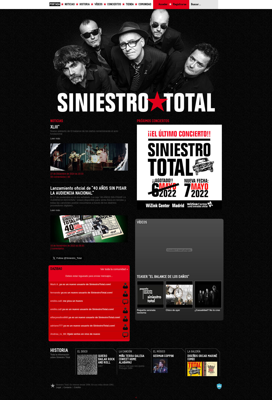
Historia (85, 4)
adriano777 (56, 325)
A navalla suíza (219, 386)
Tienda (130, 4)
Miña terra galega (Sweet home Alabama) (131, 359)
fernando (55, 292)
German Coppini (163, 356)
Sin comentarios (58, 177)
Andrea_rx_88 (58, 334)
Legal (58, 387)
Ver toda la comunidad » (114, 269)
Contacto (67, 387)
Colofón (77, 387)
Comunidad (145, 4)
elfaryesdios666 (59, 317)
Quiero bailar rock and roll (106, 359)
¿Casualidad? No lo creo (207, 310)
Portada (55, 4)
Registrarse (179, 4)
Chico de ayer (173, 310)
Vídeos (98, 4)
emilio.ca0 (56, 301)
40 (69, 177)
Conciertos (114, 4)
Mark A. (54, 284)
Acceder (163, 4)
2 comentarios (57, 248)
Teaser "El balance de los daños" (163, 276)
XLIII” (55, 127)
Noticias (70, 4)
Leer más (55, 138)
